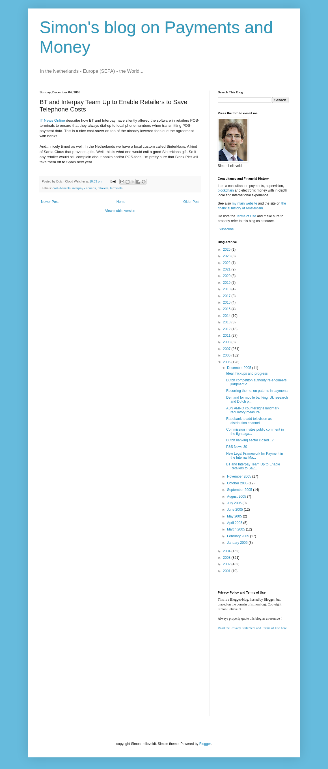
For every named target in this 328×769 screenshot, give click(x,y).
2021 (227, 269)
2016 (227, 302)
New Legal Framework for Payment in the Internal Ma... (254, 455)
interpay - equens (84, 188)
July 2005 (235, 503)
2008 (227, 342)
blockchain (226, 190)
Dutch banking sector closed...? (249, 440)
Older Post (191, 202)
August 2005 (237, 497)
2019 (227, 283)
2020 (227, 276)
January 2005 (238, 543)
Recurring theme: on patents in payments (257, 391)
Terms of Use (246, 216)
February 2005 (238, 536)
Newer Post (50, 202)
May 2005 (235, 516)
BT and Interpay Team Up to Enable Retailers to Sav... (253, 466)
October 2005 (238, 483)
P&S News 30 (236, 447)
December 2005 (239, 368)
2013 (227, 322)
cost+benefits (62, 188)
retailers (103, 188)
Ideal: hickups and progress (247, 373)
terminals (116, 188)
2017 (227, 296)
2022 (227, 263)
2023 (227, 256)
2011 (227, 336)
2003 (227, 558)
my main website (244, 203)
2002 (227, 564)
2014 (227, 316)
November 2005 (239, 476)
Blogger (205, 744)
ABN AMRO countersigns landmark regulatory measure (252, 410)
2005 (227, 362)
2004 (227, 551)
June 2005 (235, 510)
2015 (227, 309)
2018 (227, 289)
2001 (227, 571)
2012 (227, 329)
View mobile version (120, 211)
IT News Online (52, 120)
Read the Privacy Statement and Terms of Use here (252, 628)
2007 (227, 349)
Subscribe (226, 229)
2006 (227, 355)
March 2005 (236, 529)
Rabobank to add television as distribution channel (249, 421)
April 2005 (235, 523)
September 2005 (240, 490)
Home (121, 202)
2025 (227, 250)
